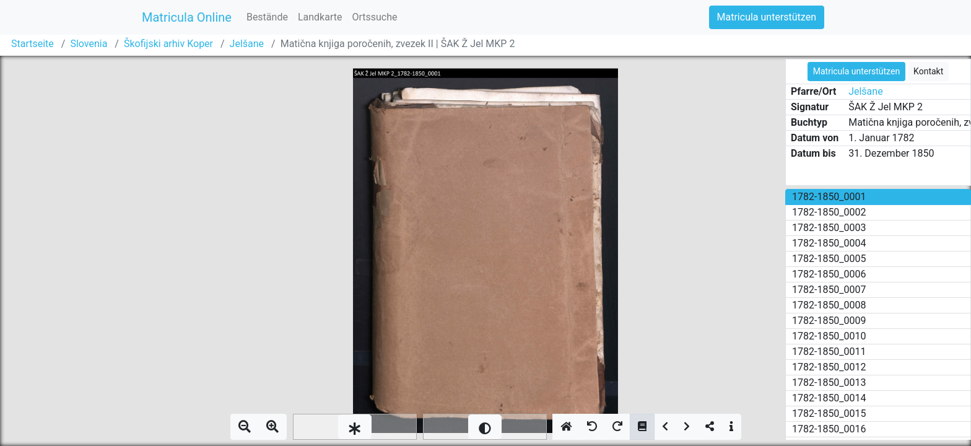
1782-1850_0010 (829, 336)
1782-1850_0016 (829, 429)
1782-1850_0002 (829, 212)
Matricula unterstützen (766, 17)
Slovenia (88, 44)
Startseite (32, 44)
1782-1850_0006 (829, 274)
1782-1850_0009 (829, 320)
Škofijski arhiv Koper (168, 44)
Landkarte (320, 17)
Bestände (267, 17)
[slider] (355, 427)
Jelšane (247, 44)
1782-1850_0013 (829, 382)
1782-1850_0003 (829, 228)
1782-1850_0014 (829, 398)
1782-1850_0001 (829, 197)
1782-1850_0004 (829, 243)
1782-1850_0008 (829, 305)
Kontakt (928, 71)
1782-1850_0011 (829, 351)
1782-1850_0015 (829, 413)
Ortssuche (374, 17)
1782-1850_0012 (829, 367)
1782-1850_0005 (829, 259)
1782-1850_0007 (829, 289)
